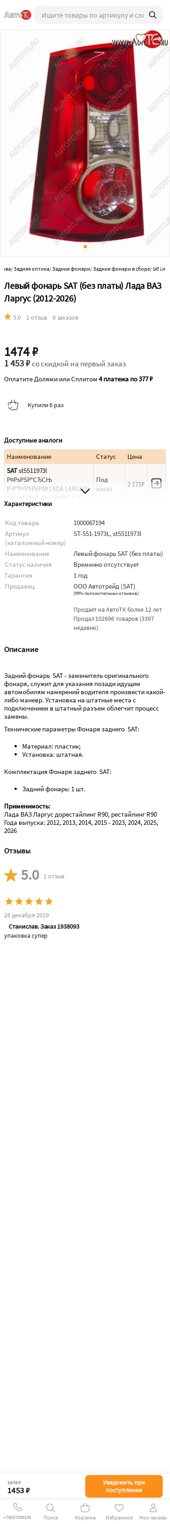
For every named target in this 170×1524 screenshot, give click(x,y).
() (106, 593)
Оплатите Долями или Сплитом (78, 379)
